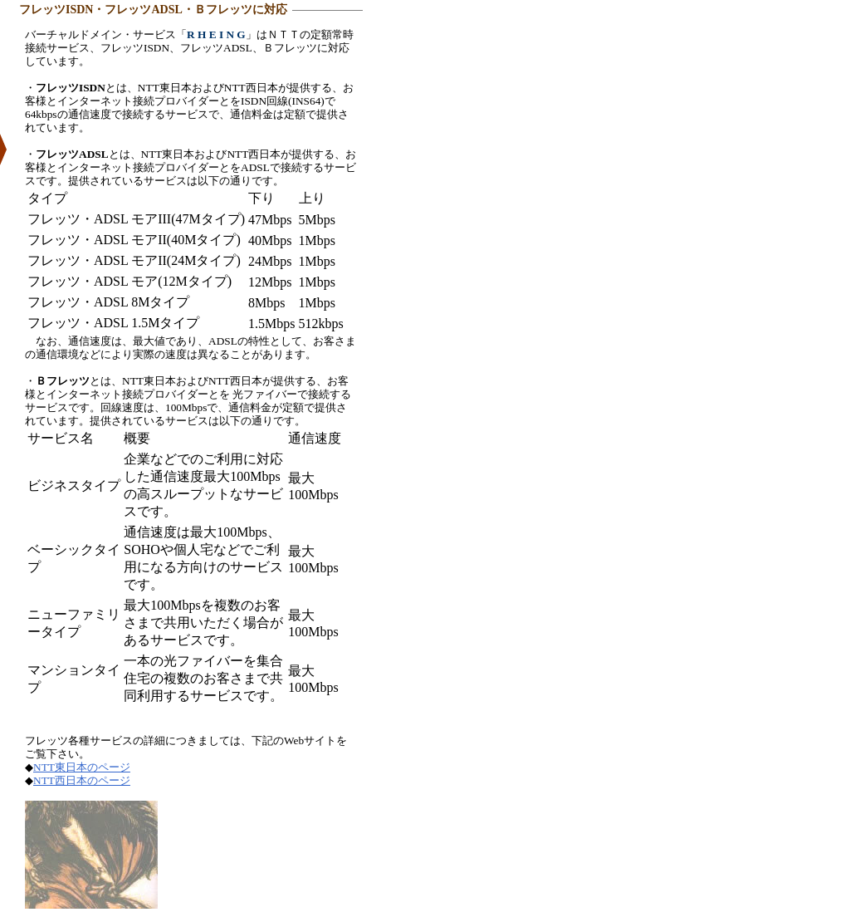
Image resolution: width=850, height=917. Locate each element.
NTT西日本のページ (81, 780)
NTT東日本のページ (81, 767)
